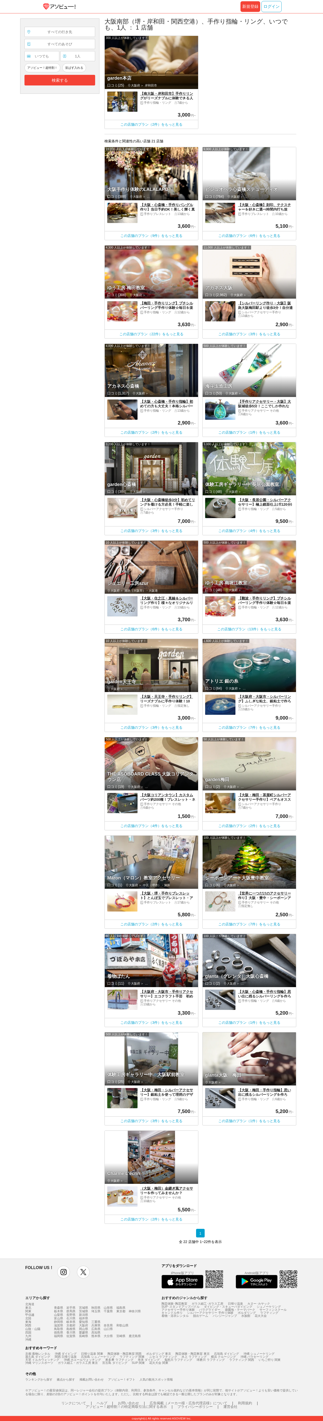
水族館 (245, 1316)
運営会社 (230, 1407)
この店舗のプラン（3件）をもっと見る (249, 334)
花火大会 (261, 1316)
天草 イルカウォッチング (42, 1360)
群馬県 (70, 1311)
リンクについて (73, 1403)
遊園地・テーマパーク (240, 1310)
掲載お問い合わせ (91, 1379)
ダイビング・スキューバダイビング (228, 1306)
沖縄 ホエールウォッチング (82, 1360)
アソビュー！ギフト (121, 1379)
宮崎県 (120, 1336)
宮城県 (83, 1307)
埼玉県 (95, 1311)
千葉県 (108, 1311)
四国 (28, 1332)
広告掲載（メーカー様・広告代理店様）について (188, 1403)
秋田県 (95, 1307)
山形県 (108, 1307)
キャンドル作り (172, 1313)
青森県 (58, 1307)
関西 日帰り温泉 (66, 1357)
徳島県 (58, 1332)
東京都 (120, 1311)
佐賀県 (70, 1336)
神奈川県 (135, 1311)
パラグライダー (209, 1310)
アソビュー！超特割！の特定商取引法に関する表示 (126, 1407)
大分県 (108, 1336)
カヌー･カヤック (258, 1303)
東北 (28, 1307)
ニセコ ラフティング (163, 1357)
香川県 (70, 1332)
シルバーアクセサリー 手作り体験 (210, 1313)
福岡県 (58, 1336)
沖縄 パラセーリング (254, 1357)
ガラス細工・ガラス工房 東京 (78, 1363)
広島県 (95, 1329)
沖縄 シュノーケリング (259, 1354)
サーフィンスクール (273, 1310)
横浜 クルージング (223, 1357)
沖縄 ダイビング (66, 1354)
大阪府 (83, 1325)
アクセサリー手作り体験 (178, 1310)
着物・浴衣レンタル (175, 1316)
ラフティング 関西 (241, 1360)
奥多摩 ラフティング (119, 1360)
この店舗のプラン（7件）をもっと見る (249, 727)
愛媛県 (83, 1332)
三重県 (95, 1322)
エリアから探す (37, 1298)
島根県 (70, 1329)
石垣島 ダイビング (226, 1354)
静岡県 (58, 1322)
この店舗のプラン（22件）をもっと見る (151, 334)
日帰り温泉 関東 (92, 1354)
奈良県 (108, 1325)
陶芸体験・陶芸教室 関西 (124, 1354)
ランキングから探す (38, 1379)
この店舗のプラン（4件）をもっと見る (249, 531)
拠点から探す (66, 1379)
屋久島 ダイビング (37, 1357)
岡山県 (83, 1329)
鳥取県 (58, 1329)
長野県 (70, 1315)
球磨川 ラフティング (211, 1360)
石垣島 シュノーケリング (98, 1357)
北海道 (29, 1304)
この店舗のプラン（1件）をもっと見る (249, 432)
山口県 (108, 1329)
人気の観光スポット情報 (156, 1379)
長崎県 (83, 1336)
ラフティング (269, 1313)
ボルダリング (247, 1313)
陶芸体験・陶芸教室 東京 (192, 1354)
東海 (28, 1321)
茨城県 (83, 1311)
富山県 (58, 1318)
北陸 (28, 1318)
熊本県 (95, 1336)
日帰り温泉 (235, 1303)
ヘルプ (102, 1403)
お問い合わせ (128, 1403)
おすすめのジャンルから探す (184, 1298)
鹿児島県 (135, 1336)
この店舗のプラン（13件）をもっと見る (249, 629)
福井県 (83, 1318)
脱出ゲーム (200, 1316)
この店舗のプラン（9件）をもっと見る (151, 236)
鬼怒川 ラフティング (178, 1360)
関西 (28, 1325)
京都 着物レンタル (37, 1354)
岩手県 (70, 1307)
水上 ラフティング (193, 1357)
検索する (60, 80)
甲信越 (29, 1314)
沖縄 (28, 1339)
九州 (28, 1336)
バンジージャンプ (225, 1316)
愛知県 (83, 1322)
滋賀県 (58, 1325)
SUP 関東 (138, 1363)
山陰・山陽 (32, 1328)
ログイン (271, 6)
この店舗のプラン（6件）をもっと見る (249, 236)
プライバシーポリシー (195, 1407)
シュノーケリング (269, 1306)
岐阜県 (70, 1322)
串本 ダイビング (149, 1360)
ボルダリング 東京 (158, 1354)
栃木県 (58, 1311)
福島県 (120, 1307)
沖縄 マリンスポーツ (39, 1363)
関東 (28, 1311)
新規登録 (250, 6)
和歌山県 (122, 1325)
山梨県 (58, 1315)
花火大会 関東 (158, 1363)
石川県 (70, 1318)
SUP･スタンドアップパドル (181, 1306)
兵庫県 (95, 1325)
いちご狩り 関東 (270, 1360)
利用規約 (245, 1403)
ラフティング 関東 (132, 1357)
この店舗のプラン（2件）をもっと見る (151, 124)
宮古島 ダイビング (114, 1363)
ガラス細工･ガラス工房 (207, 1303)
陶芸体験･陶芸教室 (174, 1303)
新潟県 (83, 1315)
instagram (63, 1272)
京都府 (70, 1325)
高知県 (95, 1332)
